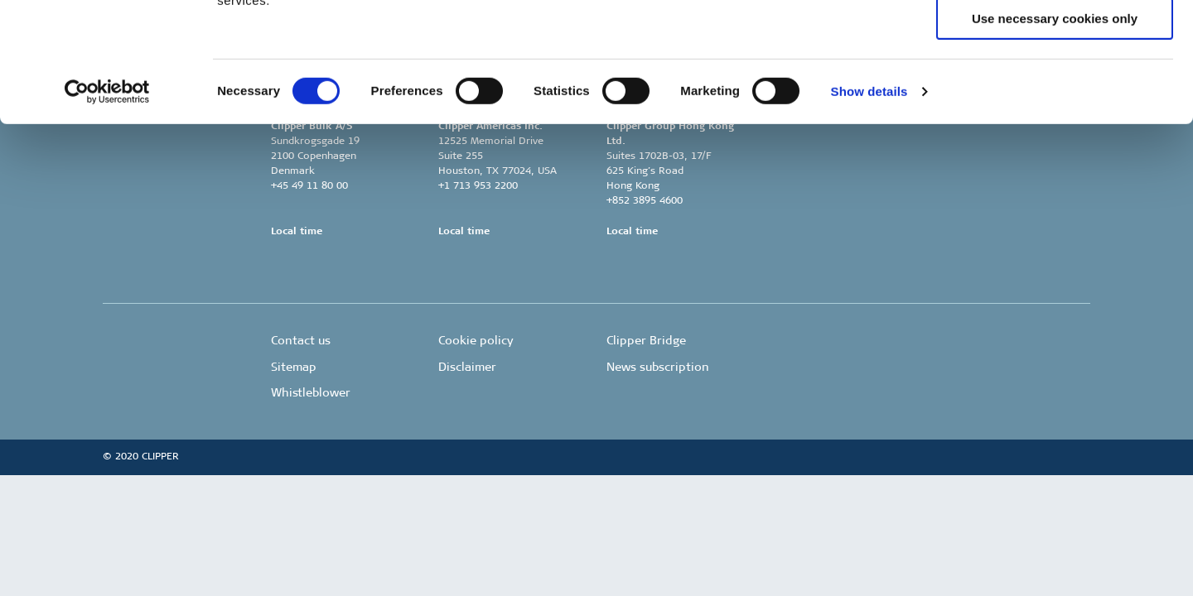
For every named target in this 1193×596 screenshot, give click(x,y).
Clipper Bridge (646, 341)
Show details (869, 211)
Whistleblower (310, 393)
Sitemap (293, 367)
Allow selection (1054, 90)
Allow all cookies (1055, 41)
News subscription (657, 367)
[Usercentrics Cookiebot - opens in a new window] (107, 211)
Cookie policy (476, 341)
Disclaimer (467, 367)
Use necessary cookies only (1054, 138)
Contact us (301, 341)
